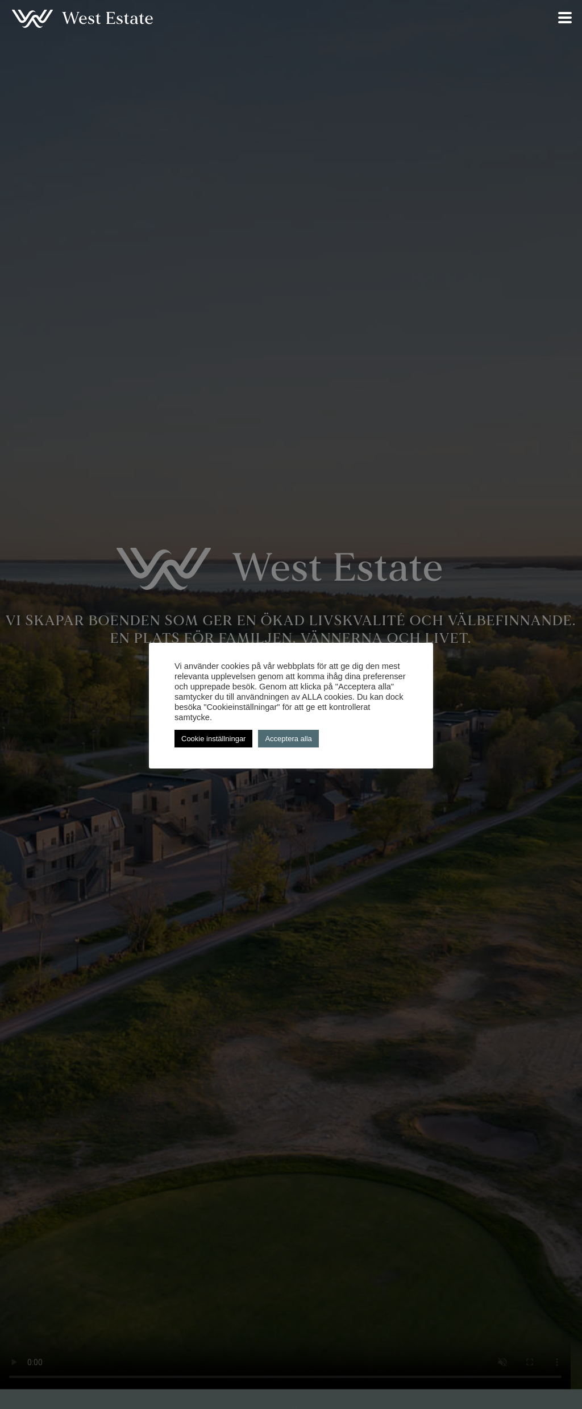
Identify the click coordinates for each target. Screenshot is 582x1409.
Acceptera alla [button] (288, 738)
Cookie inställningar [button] (213, 738)
